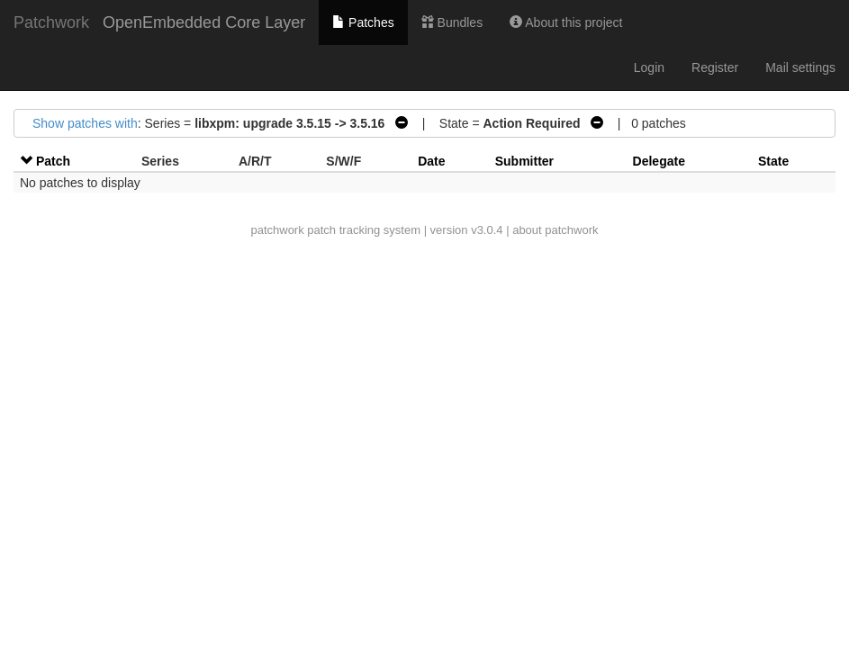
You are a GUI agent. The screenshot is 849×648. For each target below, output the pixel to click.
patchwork (276, 230)
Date (431, 161)
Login (649, 67)
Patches (362, 22)
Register (714, 67)
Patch (53, 161)
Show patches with (85, 123)
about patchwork (555, 230)
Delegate (659, 161)
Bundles (452, 22)
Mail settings (800, 67)
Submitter (524, 161)
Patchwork (51, 23)
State (773, 161)
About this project (566, 22)
